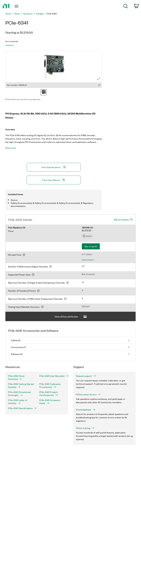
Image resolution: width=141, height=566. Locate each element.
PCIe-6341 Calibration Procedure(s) (50, 385)
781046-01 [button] (9, 45)
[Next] (69, 92)
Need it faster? (88, 259)
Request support (86, 375)
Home (8, 13)
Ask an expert (121, 219)
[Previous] (37, 92)
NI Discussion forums (88, 394)
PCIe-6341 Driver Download (16, 377)
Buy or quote (91, 246)
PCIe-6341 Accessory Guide (49, 402)
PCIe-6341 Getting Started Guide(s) (21, 385)
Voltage (39, 13)
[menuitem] (125, 6)
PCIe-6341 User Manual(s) (52, 375)
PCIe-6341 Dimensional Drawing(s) (19, 394)
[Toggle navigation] (21, 6)
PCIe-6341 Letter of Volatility (17, 402)
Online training (85, 428)
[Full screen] (98, 78)
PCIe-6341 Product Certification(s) (48, 394)
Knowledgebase (85, 409)
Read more (10, 147)
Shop (17, 13)
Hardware (28, 13)
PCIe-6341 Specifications (21, 408)
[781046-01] (44, 92)
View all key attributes (70, 316)
